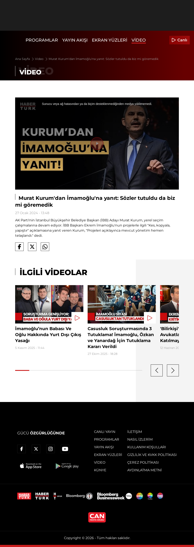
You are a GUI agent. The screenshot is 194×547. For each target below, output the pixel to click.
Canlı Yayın (104, 432)
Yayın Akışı (75, 40)
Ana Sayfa (25, 59)
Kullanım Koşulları (146, 447)
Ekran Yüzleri (109, 40)
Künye (100, 470)
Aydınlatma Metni (144, 470)
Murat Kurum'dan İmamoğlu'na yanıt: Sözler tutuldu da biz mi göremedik (103, 59)
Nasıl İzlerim (140, 439)
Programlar (42, 40)
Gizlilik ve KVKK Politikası (152, 455)
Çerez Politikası (143, 462)
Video (139, 40)
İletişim (134, 432)
